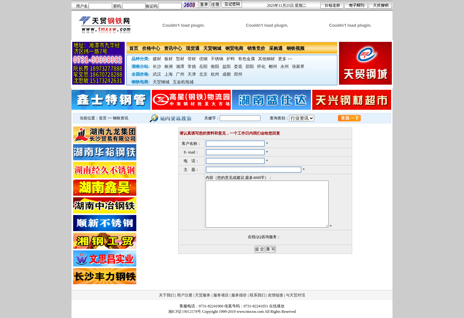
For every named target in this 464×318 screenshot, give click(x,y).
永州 (284, 66)
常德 (192, 66)
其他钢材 (266, 58)
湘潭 (180, 66)
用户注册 (184, 295)
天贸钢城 (212, 48)
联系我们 (257, 295)
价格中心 (151, 48)
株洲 (168, 66)
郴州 (273, 66)
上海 (168, 74)
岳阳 (203, 66)
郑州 (238, 74)
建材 (157, 58)
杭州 (215, 74)
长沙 (157, 66)
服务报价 (239, 295)
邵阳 (250, 66)
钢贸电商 (234, 48)
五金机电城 (183, 82)
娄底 (238, 66)
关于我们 (166, 295)
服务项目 (221, 295)
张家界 (298, 66)
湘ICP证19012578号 (184, 311)
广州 (180, 74)
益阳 (226, 66)
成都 (226, 74)
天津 (192, 74)
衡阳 (215, 66)
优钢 (203, 58)
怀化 (261, 66)
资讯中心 (173, 48)
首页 (133, 48)
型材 (180, 58)
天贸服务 (202, 295)
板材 (168, 58)
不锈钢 (217, 58)
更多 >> (285, 58)
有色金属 (246, 58)
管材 (192, 58)
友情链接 (275, 295)
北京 (203, 74)
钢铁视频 (295, 48)
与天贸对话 (295, 295)
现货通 (192, 48)
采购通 (276, 48)
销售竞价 (256, 48)
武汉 (157, 74)
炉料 (231, 58)
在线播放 (277, 306)
